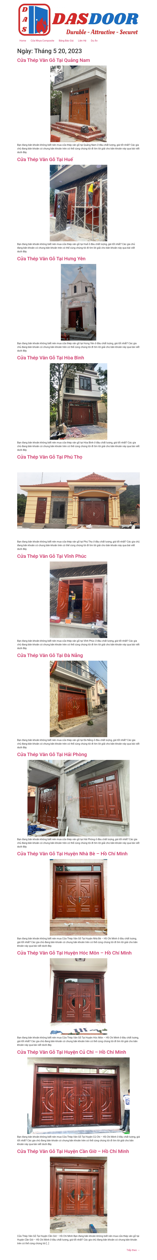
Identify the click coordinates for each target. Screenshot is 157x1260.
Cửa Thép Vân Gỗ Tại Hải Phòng (52, 754)
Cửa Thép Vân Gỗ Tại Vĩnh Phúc (51, 556)
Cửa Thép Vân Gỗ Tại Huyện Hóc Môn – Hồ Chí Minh (74, 953)
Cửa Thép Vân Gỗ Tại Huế (45, 159)
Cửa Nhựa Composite (42, 40)
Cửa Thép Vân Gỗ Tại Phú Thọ (49, 457)
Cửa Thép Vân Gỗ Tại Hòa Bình (50, 358)
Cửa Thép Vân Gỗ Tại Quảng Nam (53, 60)
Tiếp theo (133, 1250)
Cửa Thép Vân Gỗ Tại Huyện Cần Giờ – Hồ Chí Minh (73, 1151)
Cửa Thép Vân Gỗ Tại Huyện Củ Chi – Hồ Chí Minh (71, 1052)
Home (22, 40)
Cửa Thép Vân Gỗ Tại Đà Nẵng (50, 655)
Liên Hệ (82, 40)
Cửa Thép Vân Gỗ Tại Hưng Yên (51, 259)
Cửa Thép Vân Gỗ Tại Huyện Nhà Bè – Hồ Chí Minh (72, 854)
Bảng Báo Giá (66, 40)
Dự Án (94, 40)
